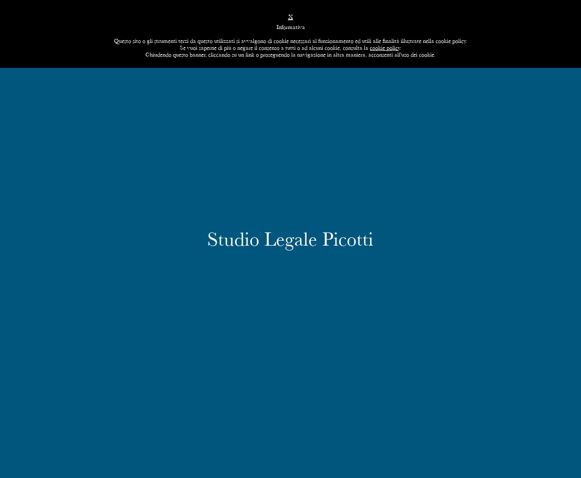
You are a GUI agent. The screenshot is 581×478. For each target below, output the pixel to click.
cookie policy (385, 47)
